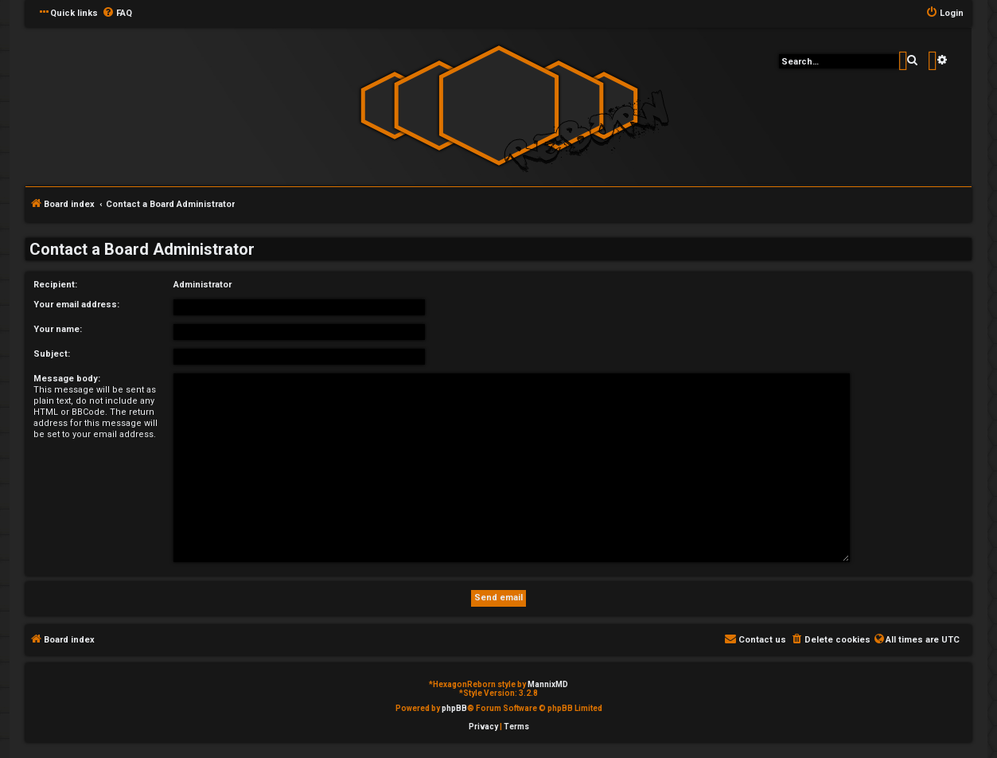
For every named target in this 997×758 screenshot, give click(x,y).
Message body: (66, 378)
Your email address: (76, 304)
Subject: (51, 354)
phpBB (454, 708)
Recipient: (55, 284)
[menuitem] (117, 13)
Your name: (57, 329)
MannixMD (548, 684)
